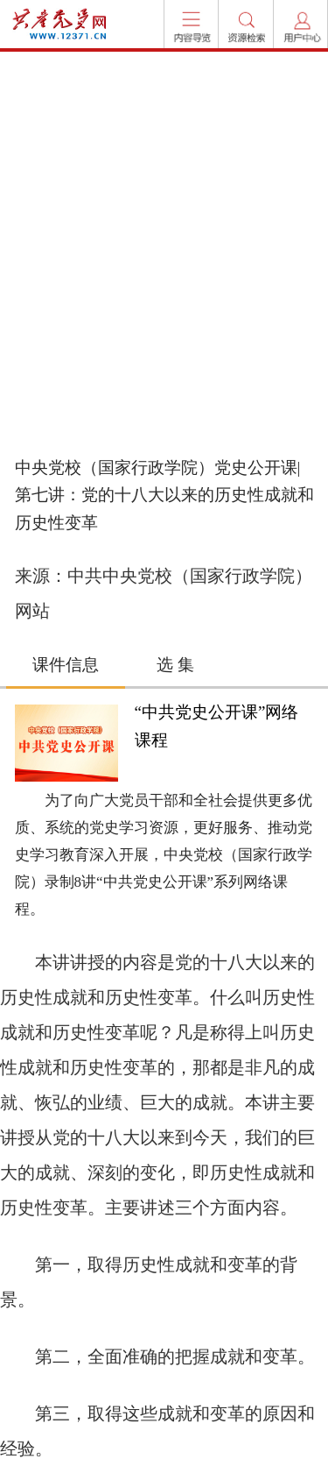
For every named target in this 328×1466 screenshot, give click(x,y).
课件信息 (65, 664)
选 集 (175, 664)
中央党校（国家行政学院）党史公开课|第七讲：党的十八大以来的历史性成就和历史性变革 (164, 495)
